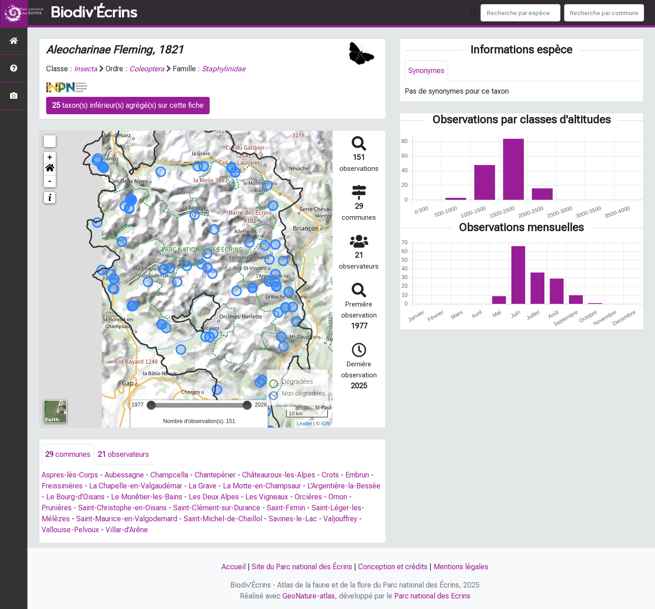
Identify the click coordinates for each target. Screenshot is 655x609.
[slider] (151, 405)
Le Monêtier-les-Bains (146, 496)
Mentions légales (460, 566)
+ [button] (50, 157)
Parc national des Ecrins (432, 596)
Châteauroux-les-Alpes (278, 475)
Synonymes (426, 70)
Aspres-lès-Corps (70, 475)
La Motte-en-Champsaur (262, 486)
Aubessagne (124, 475)
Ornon (337, 496)
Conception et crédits (393, 566)
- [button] (50, 181)
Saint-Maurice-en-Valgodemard (126, 518)
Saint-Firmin (286, 507)
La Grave (203, 486)
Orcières (308, 496)
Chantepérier (215, 475)
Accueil (234, 566)
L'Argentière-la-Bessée (343, 486)
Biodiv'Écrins (94, 13)
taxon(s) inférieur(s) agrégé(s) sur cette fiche (128, 105)
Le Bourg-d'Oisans (75, 496)
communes (67, 454)
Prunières (57, 507)
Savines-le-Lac (293, 518)
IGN (325, 423)
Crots (330, 475)
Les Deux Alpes (214, 496)
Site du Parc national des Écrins (302, 566)
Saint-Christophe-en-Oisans (122, 507)
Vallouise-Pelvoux (70, 529)
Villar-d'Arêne (127, 529)
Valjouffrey (340, 518)
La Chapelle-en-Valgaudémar (135, 486)
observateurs (123, 454)
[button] (50, 169)
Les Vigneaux (266, 496)
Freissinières (62, 486)
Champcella (169, 475)
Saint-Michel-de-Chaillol (223, 518)
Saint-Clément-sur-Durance (216, 507)
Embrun (357, 475)
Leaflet (304, 423)
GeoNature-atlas (308, 596)
